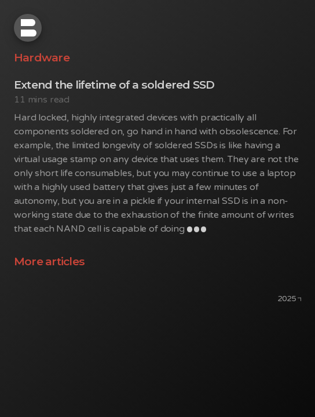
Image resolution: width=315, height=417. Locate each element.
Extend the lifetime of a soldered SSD (114, 85)
